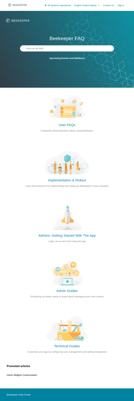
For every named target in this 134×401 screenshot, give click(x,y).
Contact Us (108, 5)
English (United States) (85, 5)
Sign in (121, 5)
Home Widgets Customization (22, 375)
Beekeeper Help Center (19, 394)
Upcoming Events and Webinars (67, 58)
